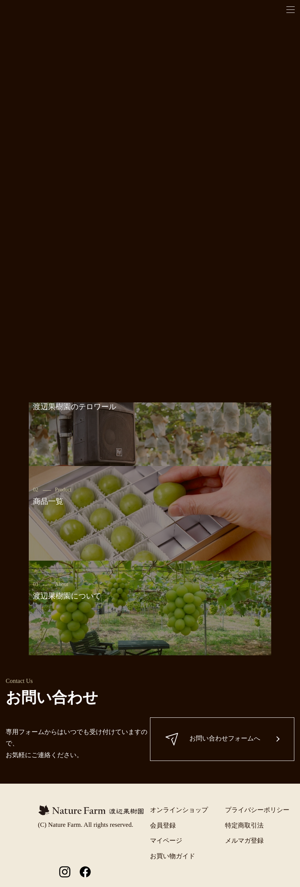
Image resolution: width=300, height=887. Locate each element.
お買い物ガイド (172, 856)
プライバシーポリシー (257, 810)
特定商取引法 (244, 825)
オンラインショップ (179, 810)
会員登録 (163, 825)
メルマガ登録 (244, 840)
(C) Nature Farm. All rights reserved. (85, 824)
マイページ (166, 840)
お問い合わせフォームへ (213, 739)
